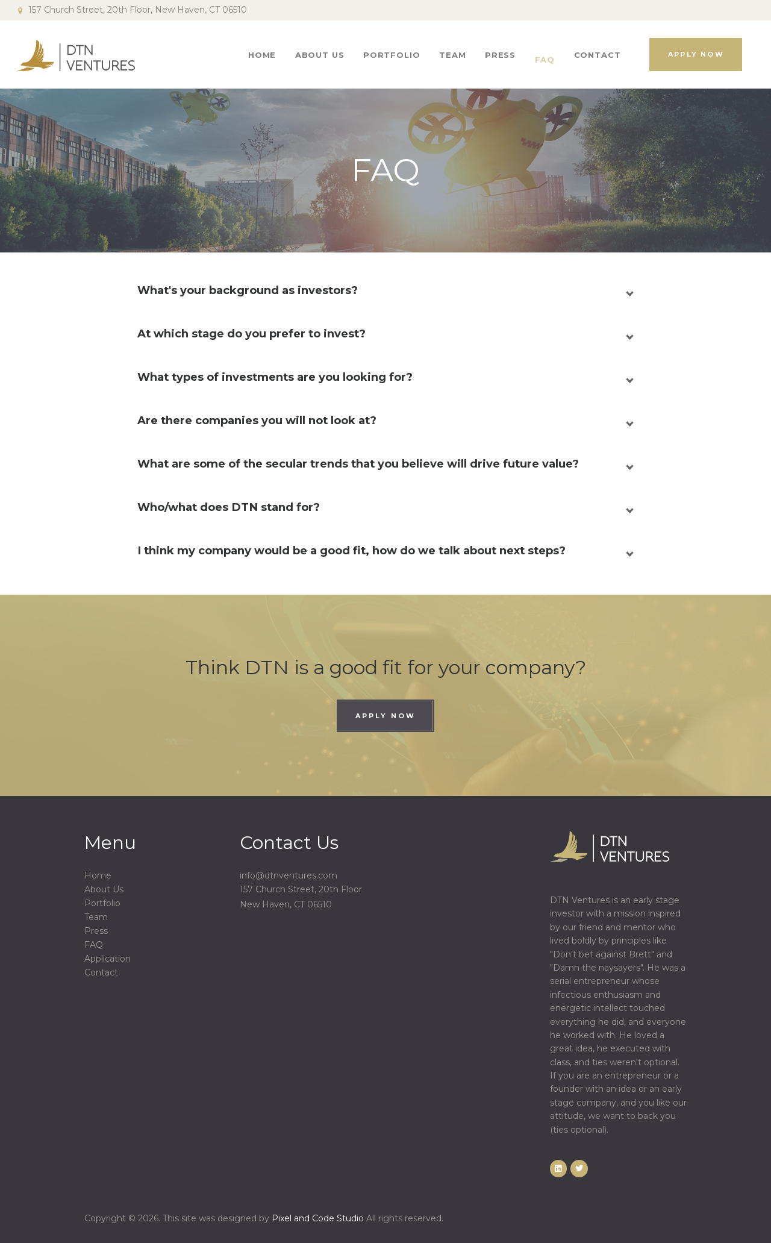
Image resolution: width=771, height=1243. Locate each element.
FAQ (93, 944)
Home (97, 875)
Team (96, 917)
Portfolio (102, 903)
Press (96, 930)
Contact (101, 972)
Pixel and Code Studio (318, 1218)
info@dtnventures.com (288, 875)
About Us (103, 889)
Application (107, 958)
